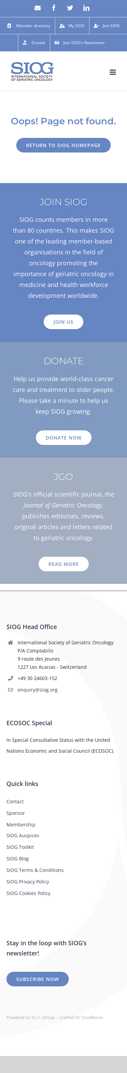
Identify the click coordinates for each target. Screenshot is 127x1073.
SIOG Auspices (22, 835)
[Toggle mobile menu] (113, 72)
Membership (21, 824)
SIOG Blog (17, 858)
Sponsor (15, 813)
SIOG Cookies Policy (28, 893)
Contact (15, 801)
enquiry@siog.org (38, 689)
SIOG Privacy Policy (27, 881)
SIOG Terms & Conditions (35, 870)
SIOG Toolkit (20, 847)
